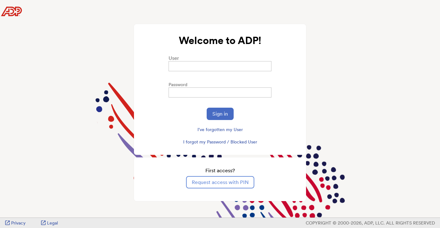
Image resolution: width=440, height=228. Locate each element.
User (174, 58)
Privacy (15, 222)
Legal (49, 222)
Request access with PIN (220, 182)
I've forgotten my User (220, 129)
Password (178, 84)
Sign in (220, 114)
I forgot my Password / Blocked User (220, 141)
